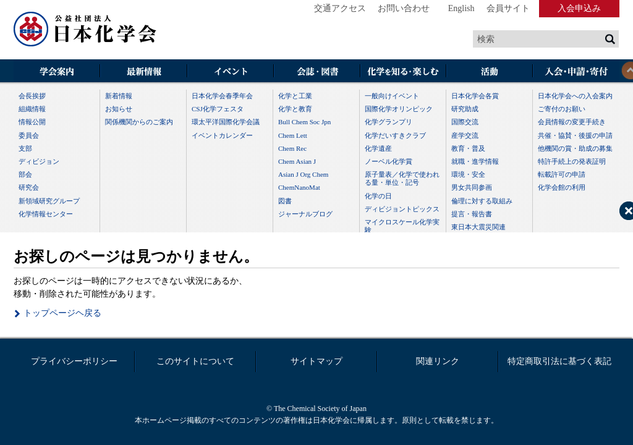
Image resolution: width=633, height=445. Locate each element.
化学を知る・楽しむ (403, 72)
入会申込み (579, 8)
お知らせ (118, 108)
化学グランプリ (388, 121)
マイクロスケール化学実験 (402, 226)
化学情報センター (46, 214)
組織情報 (32, 108)
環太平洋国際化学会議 (226, 121)
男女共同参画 (471, 187)
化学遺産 (378, 148)
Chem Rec (292, 148)
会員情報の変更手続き (572, 121)
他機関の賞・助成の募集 (575, 148)
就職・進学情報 (475, 161)
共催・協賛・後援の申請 (575, 135)
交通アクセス (340, 8)
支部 (25, 148)
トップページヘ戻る (62, 313)
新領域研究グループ (49, 201)
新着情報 (118, 96)
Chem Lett (292, 135)
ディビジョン (39, 161)
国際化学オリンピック (399, 108)
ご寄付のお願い (561, 108)
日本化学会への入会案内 (575, 96)
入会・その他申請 (576, 72)
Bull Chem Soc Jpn (304, 121)
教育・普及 (468, 148)
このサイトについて (195, 361)
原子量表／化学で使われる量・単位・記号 (402, 178)
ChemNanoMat (299, 187)
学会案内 (57, 72)
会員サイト (508, 8)
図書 (285, 201)
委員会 (29, 135)
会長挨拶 (32, 96)
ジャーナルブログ (305, 214)
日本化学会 (85, 29)
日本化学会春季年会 (222, 96)
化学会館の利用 (561, 187)
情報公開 (32, 121)
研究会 (29, 187)
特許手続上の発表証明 (572, 161)
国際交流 (464, 121)
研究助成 (464, 108)
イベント (230, 72)
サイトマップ (316, 361)
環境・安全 (468, 174)
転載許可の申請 (561, 174)
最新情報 (143, 72)
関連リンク (437, 361)
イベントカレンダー (222, 135)
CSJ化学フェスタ (218, 108)
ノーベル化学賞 (388, 161)
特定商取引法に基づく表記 (559, 361)
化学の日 (378, 196)
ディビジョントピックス (402, 209)
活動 (489, 72)
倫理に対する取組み (481, 201)
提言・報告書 (471, 214)
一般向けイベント (392, 96)
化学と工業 (295, 96)
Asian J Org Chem (303, 174)
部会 (25, 174)
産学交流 (464, 135)
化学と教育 (295, 108)
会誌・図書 (316, 72)
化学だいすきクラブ (395, 135)
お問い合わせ (404, 8)
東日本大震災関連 (478, 227)
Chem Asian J (297, 161)
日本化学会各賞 (475, 96)
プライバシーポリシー (74, 361)
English (461, 8)
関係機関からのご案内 (139, 121)
